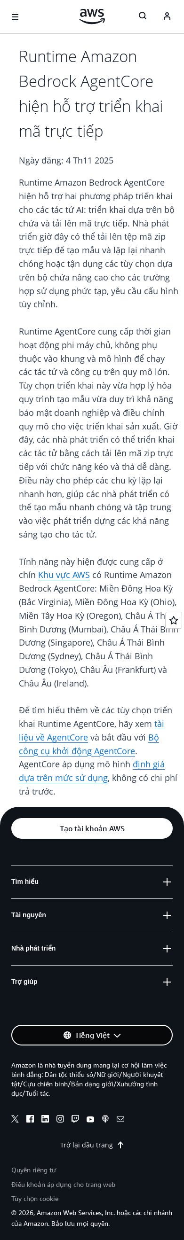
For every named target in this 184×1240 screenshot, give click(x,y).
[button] (92, 828)
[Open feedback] (173, 620)
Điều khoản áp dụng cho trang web (63, 1184)
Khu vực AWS (64, 574)
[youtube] (90, 1120)
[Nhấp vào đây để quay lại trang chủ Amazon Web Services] (92, 16)
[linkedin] (45, 1120)
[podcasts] (105, 1120)
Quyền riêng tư (33, 1170)
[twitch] (75, 1120)
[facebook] (30, 1120)
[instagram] (60, 1120)
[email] (120, 1120)
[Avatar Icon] (167, 17)
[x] (15, 1120)
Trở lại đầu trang (92, 1144)
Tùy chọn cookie (34, 1198)
